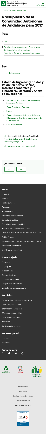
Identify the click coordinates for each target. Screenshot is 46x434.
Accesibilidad (23, 386)
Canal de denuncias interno (23, 396)
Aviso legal (23, 391)
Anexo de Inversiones (14, 125)
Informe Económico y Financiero (18, 107)
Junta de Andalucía (3, 3)
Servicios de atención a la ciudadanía (21, 146)
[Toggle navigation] (42, 4)
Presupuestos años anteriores (15, 10)
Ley (5, 41)
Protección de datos (23, 405)
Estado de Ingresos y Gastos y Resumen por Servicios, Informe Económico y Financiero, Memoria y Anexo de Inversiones (22, 50)
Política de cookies (23, 401)
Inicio (18, 3)
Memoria (9, 111)
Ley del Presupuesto (13, 73)
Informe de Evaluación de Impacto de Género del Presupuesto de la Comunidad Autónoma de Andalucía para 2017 (24, 118)
